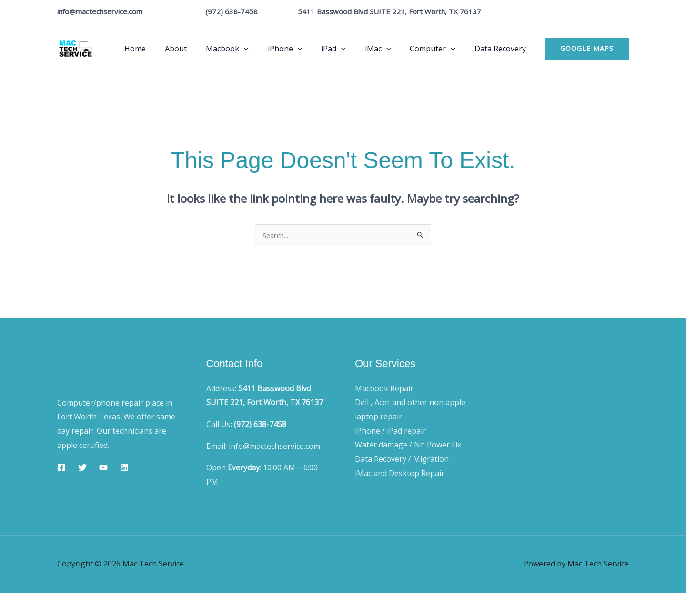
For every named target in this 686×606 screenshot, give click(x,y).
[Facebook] (61, 468)
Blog (566, 370)
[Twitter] (82, 468)
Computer (438, 48)
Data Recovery (502, 48)
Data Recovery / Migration (402, 460)
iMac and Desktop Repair (399, 474)
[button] (587, 49)
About (201, 48)
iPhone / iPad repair (390, 432)
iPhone (302, 48)
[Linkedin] (124, 468)
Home (163, 48)
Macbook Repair (384, 389)
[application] (265, 48)
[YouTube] (103, 468)
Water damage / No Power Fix (408, 445)
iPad (346, 48)
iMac (387, 48)
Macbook (248, 48)
